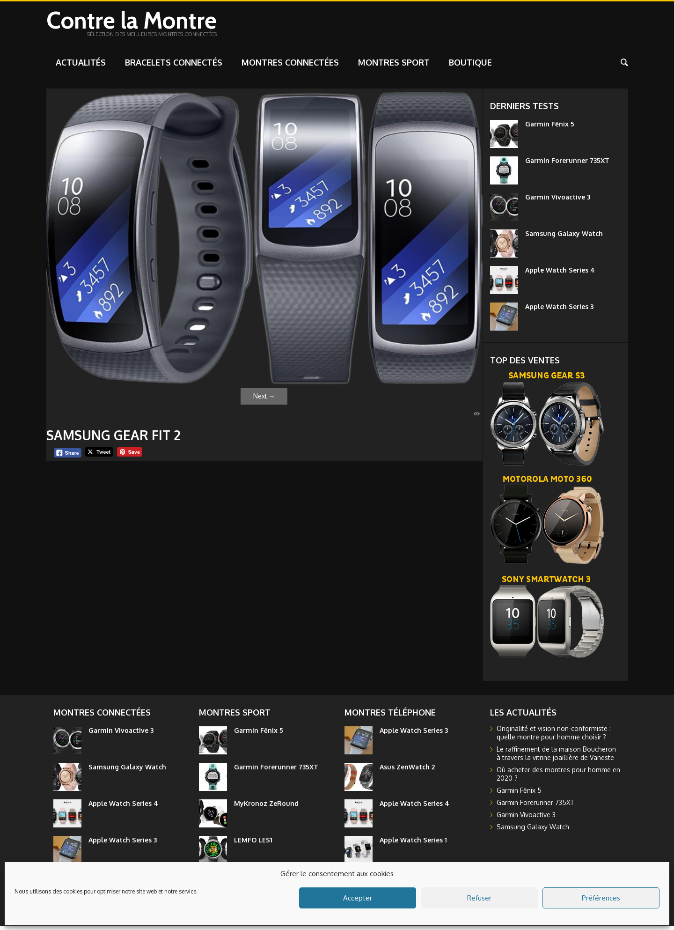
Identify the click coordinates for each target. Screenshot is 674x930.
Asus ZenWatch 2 (407, 771)
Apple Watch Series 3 (559, 310)
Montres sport (394, 66)
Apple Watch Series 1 (413, 844)
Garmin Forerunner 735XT (567, 164)
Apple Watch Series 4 (560, 274)
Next (264, 400)
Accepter (357, 897)
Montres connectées (290, 66)
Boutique (470, 66)
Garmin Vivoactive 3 (557, 201)
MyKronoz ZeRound (266, 807)
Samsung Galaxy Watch (564, 237)
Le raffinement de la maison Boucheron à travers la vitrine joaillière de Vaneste (556, 757)
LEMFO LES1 (253, 844)
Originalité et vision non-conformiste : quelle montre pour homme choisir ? (554, 736)
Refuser (479, 897)
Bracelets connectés (173, 66)
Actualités (81, 66)
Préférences (601, 897)
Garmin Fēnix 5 (549, 128)
